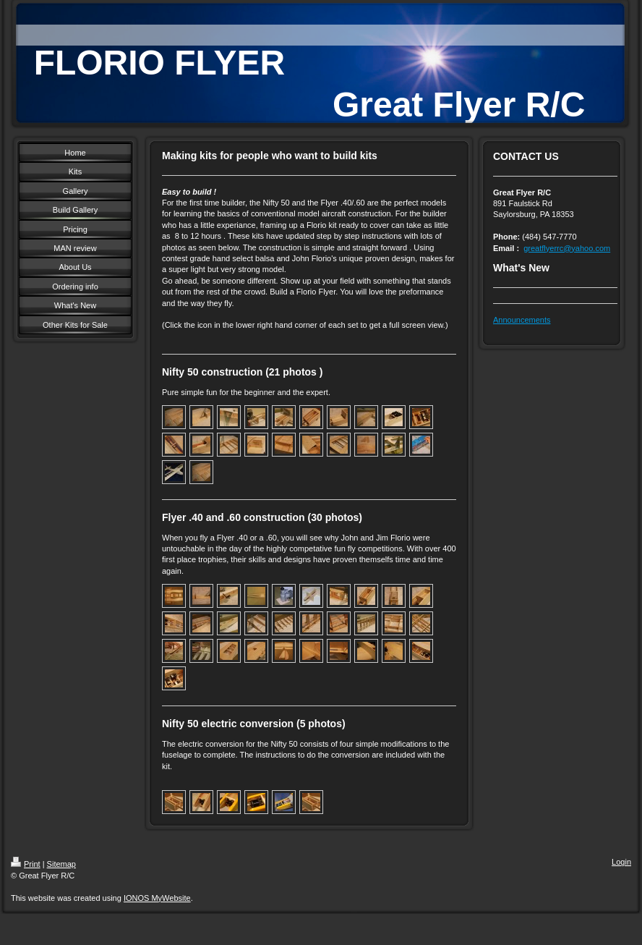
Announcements (522, 319)
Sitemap (61, 864)
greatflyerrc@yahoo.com (566, 248)
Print (25, 864)
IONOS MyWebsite (157, 898)
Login (621, 861)
